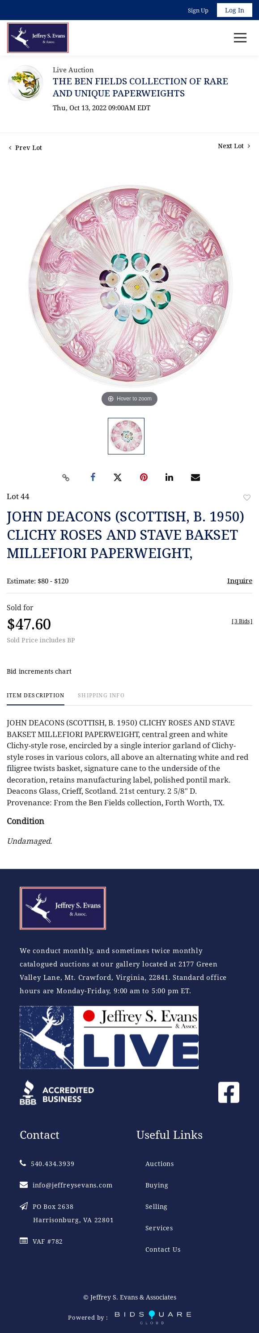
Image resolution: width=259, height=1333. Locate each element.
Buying (157, 1185)
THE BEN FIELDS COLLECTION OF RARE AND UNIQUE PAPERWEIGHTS (140, 87)
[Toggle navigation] (240, 37)
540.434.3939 (47, 1163)
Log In (234, 10)
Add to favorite (247, 497)
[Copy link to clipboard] (65, 477)
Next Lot (234, 146)
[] (242, 621)
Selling (156, 1206)
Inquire (239, 580)
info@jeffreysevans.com (66, 1185)
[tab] (35, 698)
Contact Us (163, 1249)
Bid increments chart (39, 671)
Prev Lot (25, 147)
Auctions (159, 1163)
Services (159, 1228)
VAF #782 (41, 1241)
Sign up (198, 10)
